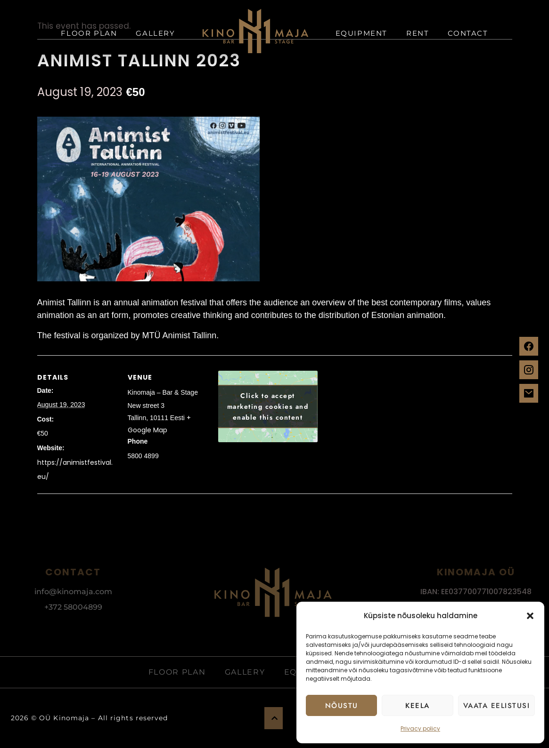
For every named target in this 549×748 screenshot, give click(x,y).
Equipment (361, 33)
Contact (468, 33)
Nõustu (341, 705)
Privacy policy (420, 728)
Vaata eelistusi (496, 705)
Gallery (155, 33)
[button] (530, 616)
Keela (417, 705)
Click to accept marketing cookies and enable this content (268, 406)
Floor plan (89, 33)
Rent (417, 33)
